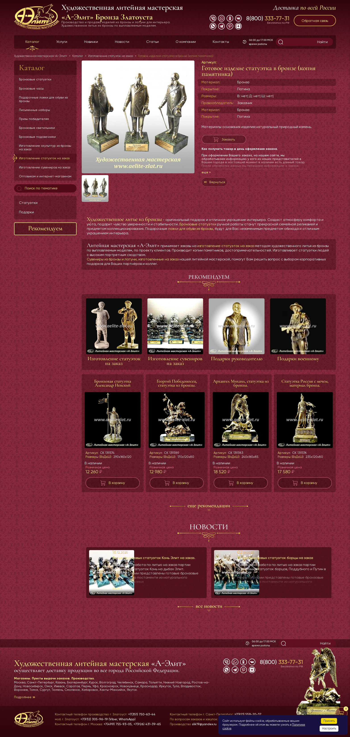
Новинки (91, 42)
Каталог (32, 42)
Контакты (221, 42)
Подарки (26, 212)
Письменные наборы (34, 110)
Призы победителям (34, 119)
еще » (206, 174)
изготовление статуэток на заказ (225, 246)
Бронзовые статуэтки (35, 79)
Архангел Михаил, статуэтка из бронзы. (241, 383)
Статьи (152, 42)
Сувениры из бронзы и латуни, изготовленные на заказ (133, 259)
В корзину (117, 483)
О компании (186, 42)
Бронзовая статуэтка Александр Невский (112, 383)
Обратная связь (315, 21)
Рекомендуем (45, 228)
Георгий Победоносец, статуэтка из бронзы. (177, 383)
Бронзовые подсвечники (37, 136)
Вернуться (223, 185)
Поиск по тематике (37, 188)
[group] (138, 117)
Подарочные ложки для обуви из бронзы (43, 99)
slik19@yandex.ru (204, 724)
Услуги (61, 42)
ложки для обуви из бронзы (190, 228)
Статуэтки (28, 203)
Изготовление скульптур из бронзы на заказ (45, 147)
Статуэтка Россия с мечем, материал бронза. (304, 383)
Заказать (228, 140)
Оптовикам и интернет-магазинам (45, 176)
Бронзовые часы (31, 88)
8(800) (267, 18)
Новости (122, 42)
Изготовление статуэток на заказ (44, 158)
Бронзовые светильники (37, 128)
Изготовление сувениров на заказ (44, 167)
